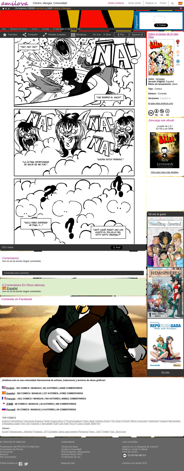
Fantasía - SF (40, 431)
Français (9, 398)
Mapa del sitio (68, 463)
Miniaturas (81, 34)
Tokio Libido (89, 421)
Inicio (4, 29)
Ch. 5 (70, 29)
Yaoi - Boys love (118, 431)
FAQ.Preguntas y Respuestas (75, 452)
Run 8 (73, 423)
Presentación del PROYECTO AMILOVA (19, 447)
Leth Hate (63, 423)
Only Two (25, 423)
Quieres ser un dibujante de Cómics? (140, 447)
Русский (8, 409)
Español (10, 288)
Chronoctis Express (33, 421)
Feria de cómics (130, 452)
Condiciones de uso (70, 457)
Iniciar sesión (134, 3)
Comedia (45, 29)
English (8, 388)
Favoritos (12, 34)
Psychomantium (74, 421)
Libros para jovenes (68, 431)
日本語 (7, 404)
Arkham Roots (103, 421)
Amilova (6, 421)
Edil (56, 423)
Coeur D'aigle (84, 423)
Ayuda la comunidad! (71, 449)
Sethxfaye (153, 421)
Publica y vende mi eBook (134, 449)
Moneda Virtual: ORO (71, 454)
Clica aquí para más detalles (164, 172)
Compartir (33, 34)
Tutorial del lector (69, 447)
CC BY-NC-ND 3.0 (134, 455)
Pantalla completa (57, 34)
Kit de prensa (6, 452)
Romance (83, 431)
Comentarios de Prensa (11, 449)
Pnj (98, 423)
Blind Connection (139, 421)
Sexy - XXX (95, 431)
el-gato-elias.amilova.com (160, 103)
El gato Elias (58, 29)
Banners (4, 454)
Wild (93, 423)
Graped (163, 421)
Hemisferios (16, 421)
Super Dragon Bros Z (54, 421)
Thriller (105, 431)
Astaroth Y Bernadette (42, 423)
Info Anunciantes (8, 457)
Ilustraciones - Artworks (21, 431)
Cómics (35, 29)
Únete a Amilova (116, 3)
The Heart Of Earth (120, 421)
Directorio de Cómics (18, 29)
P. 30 (78, 29)
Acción (5, 431)
